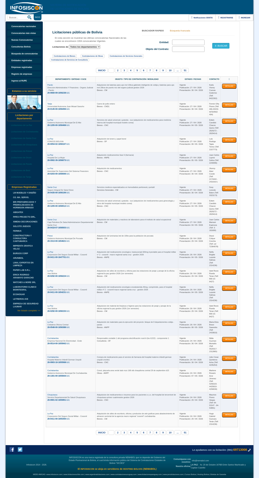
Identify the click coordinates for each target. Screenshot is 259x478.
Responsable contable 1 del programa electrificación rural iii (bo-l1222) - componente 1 (133, 338)
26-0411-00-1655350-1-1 (58, 419)
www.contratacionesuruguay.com (123, 474)
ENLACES (82, 17)
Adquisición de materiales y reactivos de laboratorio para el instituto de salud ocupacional (134, 220)
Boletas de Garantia (218, 474)
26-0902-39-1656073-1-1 (58, 160)
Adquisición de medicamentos (109, 168)
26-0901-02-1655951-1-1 (58, 400)
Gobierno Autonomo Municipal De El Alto (64, 123)
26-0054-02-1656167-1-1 (58, 144)
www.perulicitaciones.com (173, 474)
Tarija (49, 104)
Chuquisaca (52, 395)
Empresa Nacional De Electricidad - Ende (64, 341)
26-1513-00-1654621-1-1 (58, 241)
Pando (50, 85)
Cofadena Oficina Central (57, 325)
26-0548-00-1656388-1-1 (58, 327)
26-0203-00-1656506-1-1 (58, 174)
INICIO (102, 70)
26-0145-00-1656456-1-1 (58, 109)
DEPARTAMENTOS (96, 17)
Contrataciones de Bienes (64, 56)
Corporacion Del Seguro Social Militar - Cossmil (67, 255)
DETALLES (229, 86)
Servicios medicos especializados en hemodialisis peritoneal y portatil (126, 187)
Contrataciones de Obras (92, 56)
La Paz (50, 120)
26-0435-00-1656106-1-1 (58, 192)
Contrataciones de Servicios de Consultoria (69, 60)
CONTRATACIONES (68, 17)
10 (170, 70)
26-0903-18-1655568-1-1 (58, 362)
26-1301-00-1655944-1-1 (58, 376)
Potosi (50, 236)
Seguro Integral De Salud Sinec (60, 190)
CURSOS (140, 17)
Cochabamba (52, 338)
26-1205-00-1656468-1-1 (58, 125)
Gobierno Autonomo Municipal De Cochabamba (67, 373)
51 (185, 70)
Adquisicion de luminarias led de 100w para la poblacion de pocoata (125, 236)
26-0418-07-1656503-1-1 (58, 228)
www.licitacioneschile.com (74, 474)
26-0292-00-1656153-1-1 (58, 311)
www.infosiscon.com (54, 474)
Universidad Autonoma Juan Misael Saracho (65, 106)
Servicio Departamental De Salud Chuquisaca (66, 397)
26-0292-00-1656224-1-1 (58, 276)
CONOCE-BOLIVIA (55, 141)
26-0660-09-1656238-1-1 (58, 93)
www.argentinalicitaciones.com (97, 474)
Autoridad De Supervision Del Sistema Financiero (68, 171)
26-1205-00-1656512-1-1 (58, 206)
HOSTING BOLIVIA (133, 469)
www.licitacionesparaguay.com (150, 474)
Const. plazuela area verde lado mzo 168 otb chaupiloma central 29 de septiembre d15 (133, 370)
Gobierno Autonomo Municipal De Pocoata (65, 238)
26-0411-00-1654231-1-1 (58, 292)
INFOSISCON (87, 469)
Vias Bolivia (52, 273)
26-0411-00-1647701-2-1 (58, 257)
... (178, 70)
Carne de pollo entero (106, 104)
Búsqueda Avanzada (180, 30)
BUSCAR (220, 45)
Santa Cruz (52, 187)
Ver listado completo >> (28, 310)
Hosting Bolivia (203, 474)
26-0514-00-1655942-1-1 (58, 343)
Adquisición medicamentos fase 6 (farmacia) (115, 155)
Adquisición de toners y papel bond (111, 139)
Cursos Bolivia (190, 474)
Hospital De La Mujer (56, 158)
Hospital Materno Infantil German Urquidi (64, 360)
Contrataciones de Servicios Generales (126, 56)
